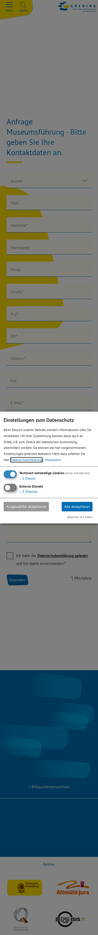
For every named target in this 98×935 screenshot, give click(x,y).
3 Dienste (28, 491)
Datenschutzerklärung (26, 460)
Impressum (53, 460)
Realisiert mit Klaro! (79, 517)
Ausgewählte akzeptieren (26, 506)
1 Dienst (27, 478)
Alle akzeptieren (77, 506)
